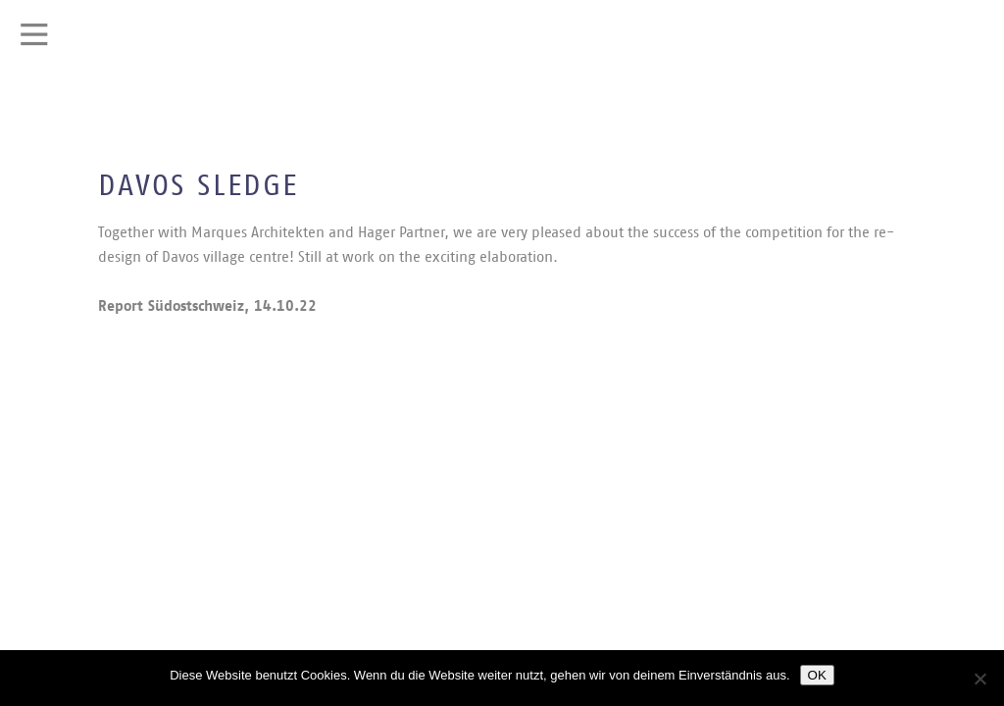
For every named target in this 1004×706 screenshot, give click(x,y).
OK (817, 675)
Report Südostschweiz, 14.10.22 (207, 306)
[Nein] (979, 678)
